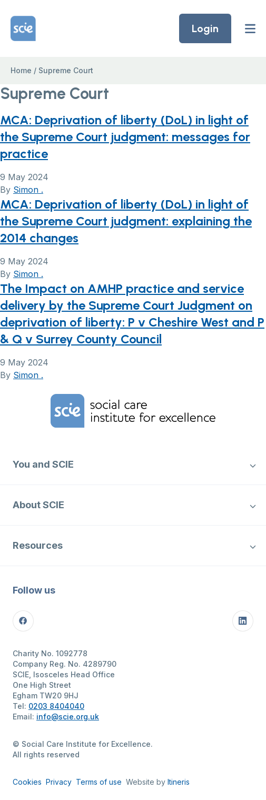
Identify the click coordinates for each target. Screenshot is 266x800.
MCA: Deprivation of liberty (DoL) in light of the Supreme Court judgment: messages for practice (125, 136)
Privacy (59, 781)
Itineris (179, 781)
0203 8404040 (56, 706)
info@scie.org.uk (67, 716)
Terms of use (99, 781)
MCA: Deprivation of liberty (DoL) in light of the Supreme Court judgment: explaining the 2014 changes (126, 220)
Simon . (28, 189)
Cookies (27, 781)
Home (21, 70)
